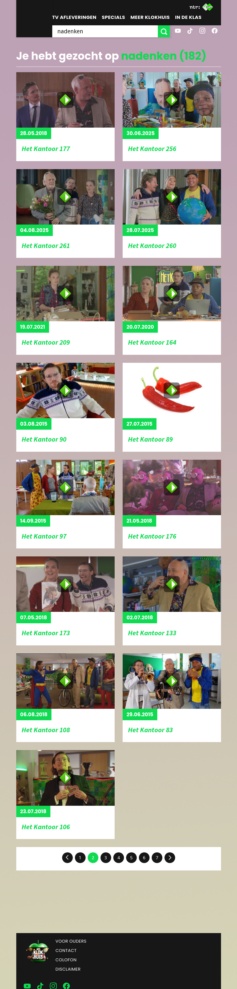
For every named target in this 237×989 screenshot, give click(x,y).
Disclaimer (68, 969)
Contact (66, 950)
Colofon (66, 960)
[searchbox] (105, 31)
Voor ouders (70, 941)
